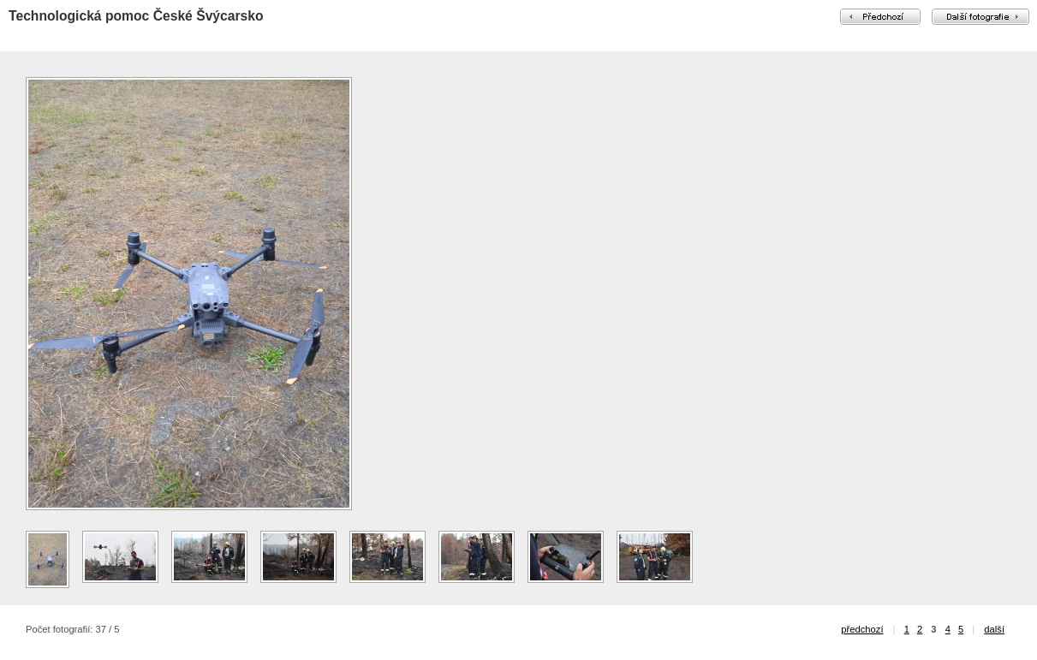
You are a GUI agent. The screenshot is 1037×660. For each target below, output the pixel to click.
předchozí (862, 629)
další (994, 629)
